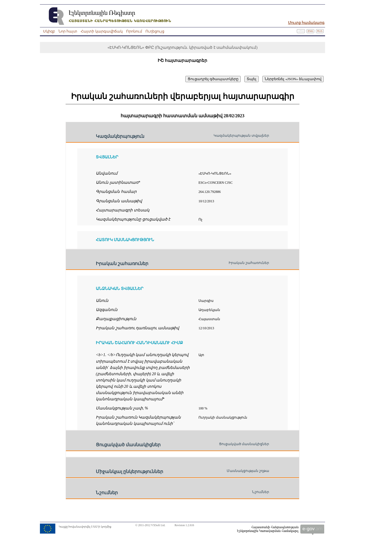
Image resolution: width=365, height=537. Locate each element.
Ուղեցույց (154, 31)
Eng (310, 31)
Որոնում (134, 31)
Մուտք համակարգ (306, 23)
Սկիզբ (49, 31)
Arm (301, 31)
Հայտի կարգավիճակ (101, 31)
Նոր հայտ (67, 31)
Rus (320, 31)
